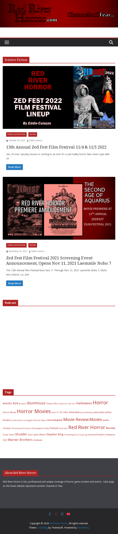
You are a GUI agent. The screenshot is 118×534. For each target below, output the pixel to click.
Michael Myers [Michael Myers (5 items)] (39, 420)
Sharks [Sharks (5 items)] (12, 434)
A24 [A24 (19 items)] (15, 403)
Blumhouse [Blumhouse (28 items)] (36, 403)
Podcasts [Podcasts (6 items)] (63, 428)
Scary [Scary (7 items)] (5, 434)
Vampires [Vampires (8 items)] (110, 434)
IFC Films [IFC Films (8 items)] (64, 412)
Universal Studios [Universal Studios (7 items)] (96, 434)
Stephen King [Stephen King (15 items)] (55, 434)
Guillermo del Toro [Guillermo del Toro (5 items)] (66, 403)
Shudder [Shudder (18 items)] (21, 434)
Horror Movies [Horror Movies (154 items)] (34, 411)
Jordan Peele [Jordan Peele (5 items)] (17, 420)
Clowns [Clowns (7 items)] (49, 403)
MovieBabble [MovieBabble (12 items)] (55, 420)
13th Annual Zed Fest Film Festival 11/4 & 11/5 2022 (56, 147)
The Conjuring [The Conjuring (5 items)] (81, 434)
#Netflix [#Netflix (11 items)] (7, 403)
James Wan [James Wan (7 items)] (99, 412)
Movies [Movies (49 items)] (95, 419)
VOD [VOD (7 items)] (5, 440)
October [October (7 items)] (7, 428)
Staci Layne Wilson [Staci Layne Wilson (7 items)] (37, 434)
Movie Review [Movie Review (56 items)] (76, 419)
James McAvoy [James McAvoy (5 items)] (86, 412)
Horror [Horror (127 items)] (100, 402)
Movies (33, 134)
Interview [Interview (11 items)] (74, 412)
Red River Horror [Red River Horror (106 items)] (86, 427)
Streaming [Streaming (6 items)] (69, 434)
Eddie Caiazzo (36, 140)
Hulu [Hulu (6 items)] (54, 412)
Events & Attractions (16, 134)
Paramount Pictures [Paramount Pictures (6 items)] (21, 428)
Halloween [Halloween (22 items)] (84, 403)
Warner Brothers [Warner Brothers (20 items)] (20, 440)
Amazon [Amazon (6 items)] (22, 403)
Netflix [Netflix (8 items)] (106, 420)
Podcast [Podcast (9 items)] (54, 428)
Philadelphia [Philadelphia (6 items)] (37, 428)
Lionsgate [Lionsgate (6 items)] (28, 420)
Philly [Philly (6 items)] (46, 428)
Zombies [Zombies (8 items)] (37, 440)
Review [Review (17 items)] (110, 428)
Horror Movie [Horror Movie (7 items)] (9, 412)
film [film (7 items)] (56, 403)
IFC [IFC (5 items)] (58, 412)
